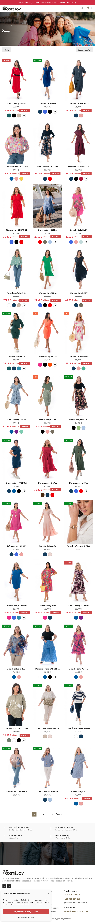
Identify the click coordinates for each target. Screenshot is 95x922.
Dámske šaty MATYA (47, 356)
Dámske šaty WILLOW (16, 483)
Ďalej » (59, 814)
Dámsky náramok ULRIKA (78, 546)
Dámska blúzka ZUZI (16, 669)
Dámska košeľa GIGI (16, 293)
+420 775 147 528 (72, 894)
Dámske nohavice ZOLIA (47, 728)
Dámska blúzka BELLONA (16, 728)
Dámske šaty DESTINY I (78, 419)
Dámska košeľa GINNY (47, 791)
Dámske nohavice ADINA (78, 728)
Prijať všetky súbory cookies (26, 911)
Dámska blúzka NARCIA (16, 791)
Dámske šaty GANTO (79, 103)
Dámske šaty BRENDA (78, 166)
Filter (7, 50)
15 (52, 814)
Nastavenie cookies (26, 917)
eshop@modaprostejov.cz (76, 911)
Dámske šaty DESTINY (47, 166)
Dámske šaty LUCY (78, 791)
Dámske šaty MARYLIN (78, 605)
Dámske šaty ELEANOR (16, 230)
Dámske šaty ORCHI (16, 419)
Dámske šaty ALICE (16, 546)
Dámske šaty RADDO (48, 419)
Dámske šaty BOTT (79, 293)
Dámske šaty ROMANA (16, 605)
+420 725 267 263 (72, 899)
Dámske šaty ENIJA (47, 293)
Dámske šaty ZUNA (47, 103)
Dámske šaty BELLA (47, 230)
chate (67, 838)
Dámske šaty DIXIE (16, 356)
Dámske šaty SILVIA (47, 483)
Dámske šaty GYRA (48, 546)
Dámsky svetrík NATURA (16, 166)
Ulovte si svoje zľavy (68, 2)
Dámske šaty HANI (47, 605)
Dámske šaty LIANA (78, 483)
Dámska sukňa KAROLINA (47, 669)
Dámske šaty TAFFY (16, 103)
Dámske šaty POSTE (78, 669)
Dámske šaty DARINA (79, 356)
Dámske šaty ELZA (78, 230)
